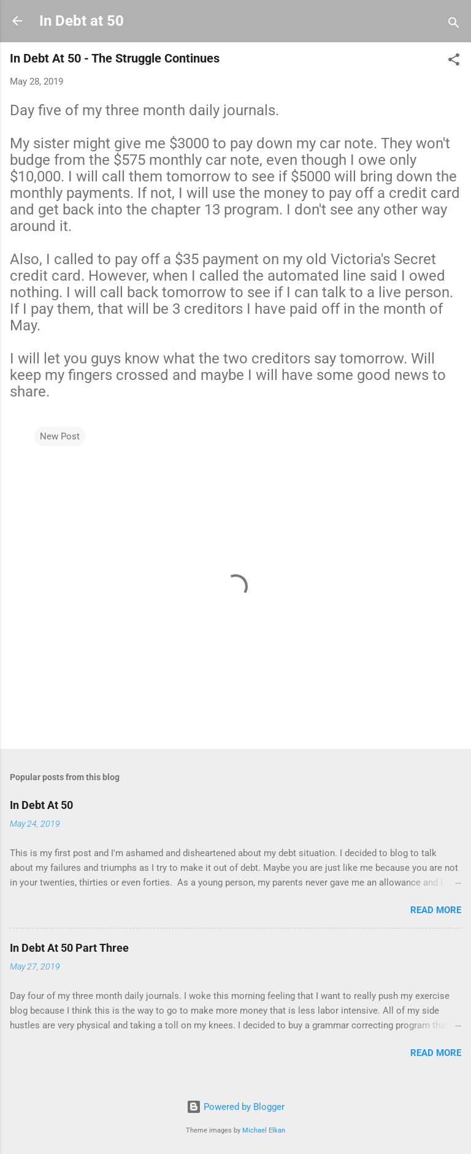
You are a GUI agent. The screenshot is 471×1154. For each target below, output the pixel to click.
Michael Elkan (263, 1130)
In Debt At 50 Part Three (69, 947)
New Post (60, 436)
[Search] (453, 25)
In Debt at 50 (81, 20)
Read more (435, 910)
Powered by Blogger (235, 1106)
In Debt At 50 (41, 805)
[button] (453, 61)
